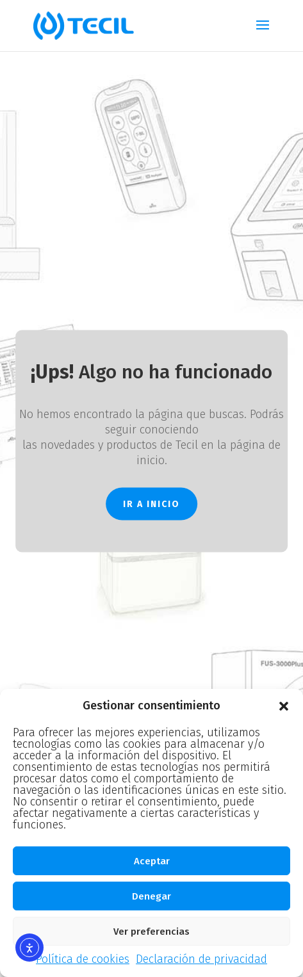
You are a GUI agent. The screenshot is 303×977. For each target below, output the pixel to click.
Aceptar (152, 861)
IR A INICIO (151, 503)
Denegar (151, 896)
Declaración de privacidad (201, 959)
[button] (283, 706)
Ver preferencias (151, 931)
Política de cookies (82, 959)
